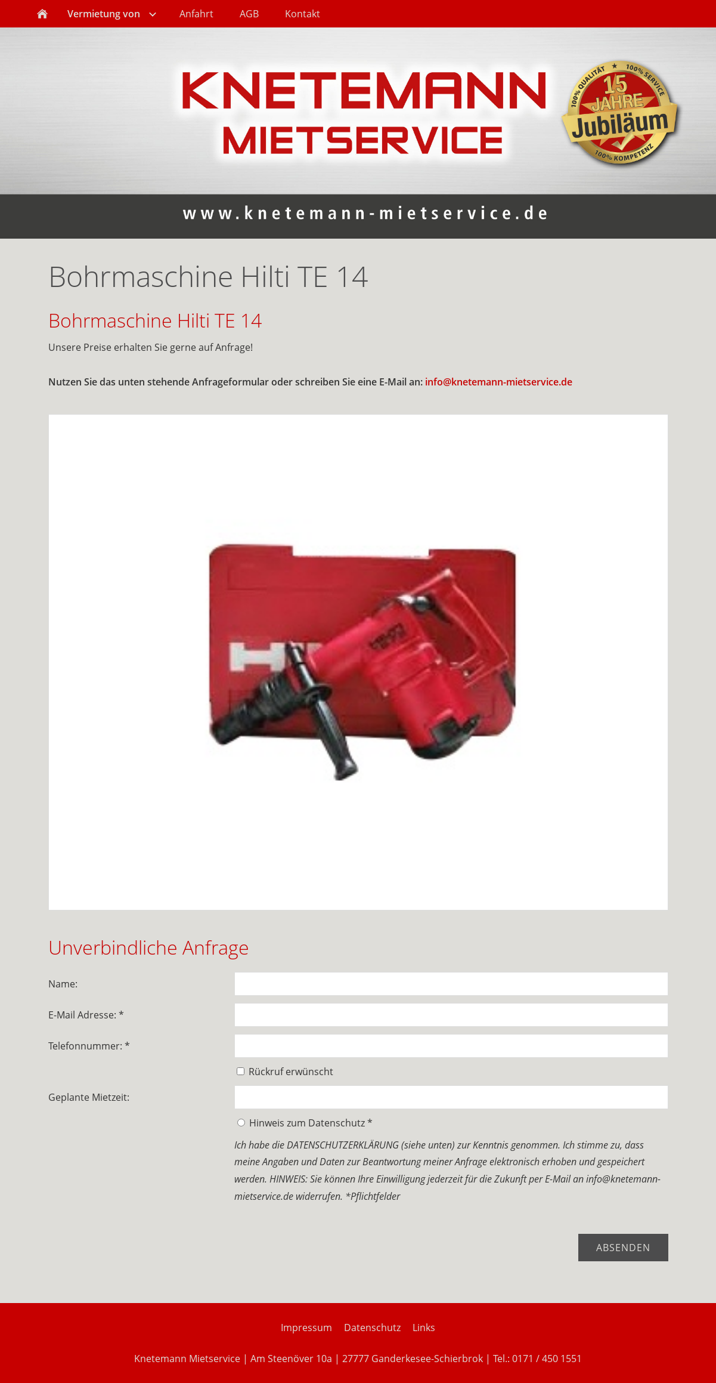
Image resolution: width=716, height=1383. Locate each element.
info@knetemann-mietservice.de (498, 381)
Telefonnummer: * (89, 1045)
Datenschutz (372, 1327)
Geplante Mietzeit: (88, 1097)
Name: (63, 983)
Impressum (306, 1327)
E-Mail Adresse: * (86, 1014)
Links (424, 1327)
